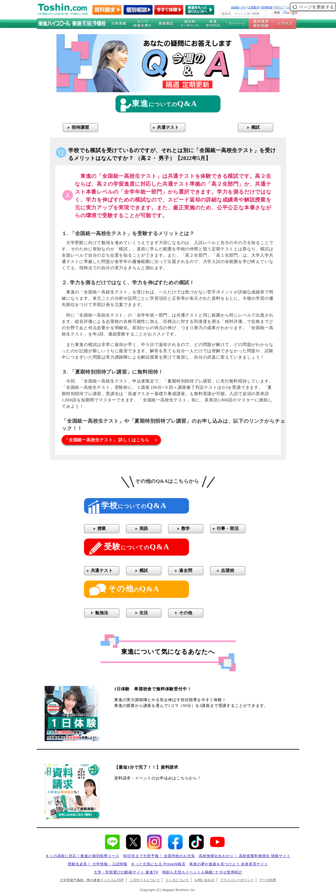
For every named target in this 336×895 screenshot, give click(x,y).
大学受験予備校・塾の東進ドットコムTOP (92, 880)
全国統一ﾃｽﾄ (238, 7)
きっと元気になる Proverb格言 (158, 864)
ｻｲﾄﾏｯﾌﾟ (279, 7)
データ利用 (267, 880)
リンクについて (177, 880)
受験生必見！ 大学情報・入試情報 (97, 864)
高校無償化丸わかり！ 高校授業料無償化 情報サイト (245, 856)
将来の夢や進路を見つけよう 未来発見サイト (228, 864)
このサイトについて (145, 880)
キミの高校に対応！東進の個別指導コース (82, 856)
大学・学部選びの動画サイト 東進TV (126, 872)
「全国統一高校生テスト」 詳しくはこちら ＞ (111, 440)
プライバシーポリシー (237, 880)
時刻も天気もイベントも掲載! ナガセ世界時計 (202, 872)
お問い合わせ (205, 880)
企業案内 (253, 7)
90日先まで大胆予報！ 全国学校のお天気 (159, 856)
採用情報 (266, 7)
